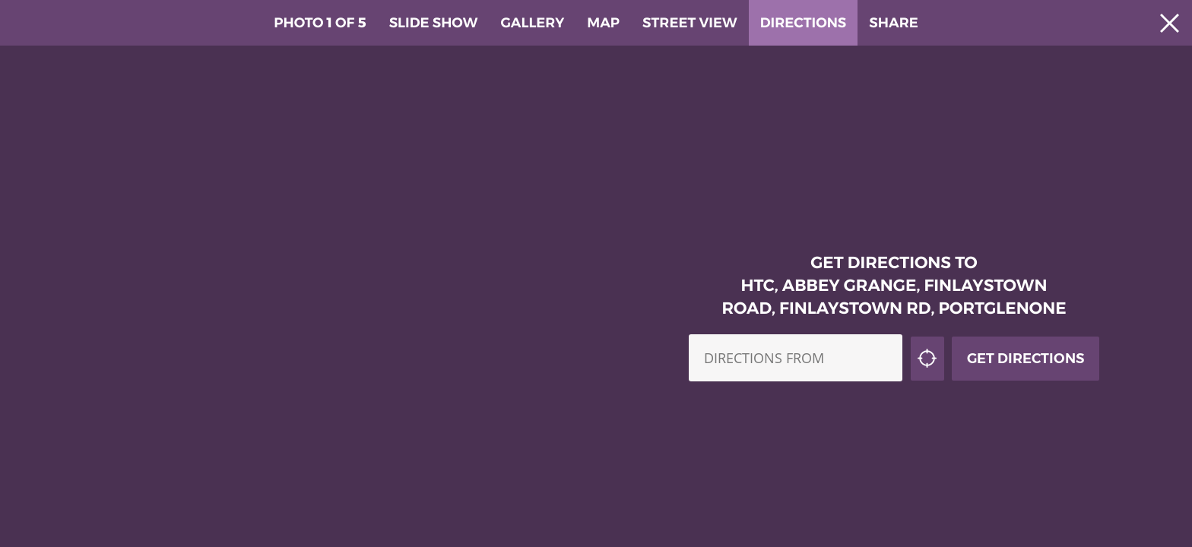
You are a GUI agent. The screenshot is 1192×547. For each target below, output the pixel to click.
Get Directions (1025, 337)
